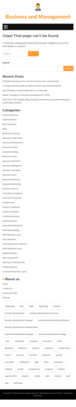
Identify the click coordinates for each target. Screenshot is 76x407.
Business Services (10, 188)
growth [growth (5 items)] (8, 369)
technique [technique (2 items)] (39, 390)
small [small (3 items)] (18, 390)
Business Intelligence (12, 165)
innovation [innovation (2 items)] (21, 369)
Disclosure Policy (10, 293)
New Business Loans (12, 235)
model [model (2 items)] (35, 376)
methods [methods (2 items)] (23, 376)
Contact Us (7, 288)
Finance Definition (11, 211)
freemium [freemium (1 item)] (64, 362)
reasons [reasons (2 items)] (8, 383)
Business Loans (9, 175)
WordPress (38, 403)
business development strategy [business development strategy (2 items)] (54, 341)
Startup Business (10, 267)
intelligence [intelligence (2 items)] (36, 369)
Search (6, 62)
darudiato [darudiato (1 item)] (9, 355)
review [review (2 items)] (50, 383)
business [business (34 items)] (58, 306)
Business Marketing (11, 179)
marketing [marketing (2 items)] (9, 376)
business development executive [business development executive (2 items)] (45, 313)
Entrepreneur (9, 202)
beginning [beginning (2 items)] (44, 306)
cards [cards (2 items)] (7, 348)
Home (5, 284)
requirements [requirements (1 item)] (23, 383)
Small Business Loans (12, 248)
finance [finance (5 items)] (25, 362)
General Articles (10, 221)
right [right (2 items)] (61, 383)
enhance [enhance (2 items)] (36, 355)
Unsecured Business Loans (15, 271)
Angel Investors (10, 119)
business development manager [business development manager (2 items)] (19, 320)
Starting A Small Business (14, 262)
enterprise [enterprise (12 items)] (50, 355)
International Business (13, 225)
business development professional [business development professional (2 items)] (21, 327)
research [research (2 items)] (38, 383)
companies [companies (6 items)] (20, 348)
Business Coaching (11, 133)
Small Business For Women (15, 244)
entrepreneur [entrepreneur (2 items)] (11, 362)
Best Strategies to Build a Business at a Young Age (25, 90)
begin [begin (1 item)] (31, 306)
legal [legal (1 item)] (48, 369)
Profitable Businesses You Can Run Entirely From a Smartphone (31, 81)
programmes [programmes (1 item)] (49, 376)
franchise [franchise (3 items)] (50, 362)
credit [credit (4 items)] (60, 348)
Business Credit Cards (12, 138)
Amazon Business (10, 115)
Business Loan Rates (12, 170)
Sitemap (6, 297)
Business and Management (38, 16)
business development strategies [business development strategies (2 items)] (19, 341)
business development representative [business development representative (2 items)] (22, 334)
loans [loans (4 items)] (58, 369)
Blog (5, 129)
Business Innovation (12, 161)
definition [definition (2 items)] (23, 355)
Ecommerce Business (12, 198)
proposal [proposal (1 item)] (64, 376)
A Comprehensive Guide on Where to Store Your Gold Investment (32, 86)
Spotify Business (10, 253)
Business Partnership (12, 184)
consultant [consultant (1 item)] (47, 348)
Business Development (13, 142)
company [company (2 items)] (34, 348)
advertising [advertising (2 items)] (10, 306)
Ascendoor (58, 400)
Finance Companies (11, 207)
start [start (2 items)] (28, 390)
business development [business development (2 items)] (15, 313)
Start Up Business (10, 258)
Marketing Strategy (11, 230)
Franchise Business (11, 216)
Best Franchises (10, 124)
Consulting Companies (13, 193)
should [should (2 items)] (8, 390)
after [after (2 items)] (22, 306)
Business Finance (10, 147)
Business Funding (10, 152)
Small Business (9, 239)
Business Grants (10, 156)
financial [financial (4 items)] (37, 362)
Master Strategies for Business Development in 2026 (26, 95)
